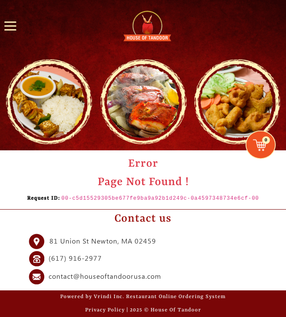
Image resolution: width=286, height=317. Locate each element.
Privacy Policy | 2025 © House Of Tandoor (143, 310)
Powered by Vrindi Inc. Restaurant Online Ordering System (143, 297)
